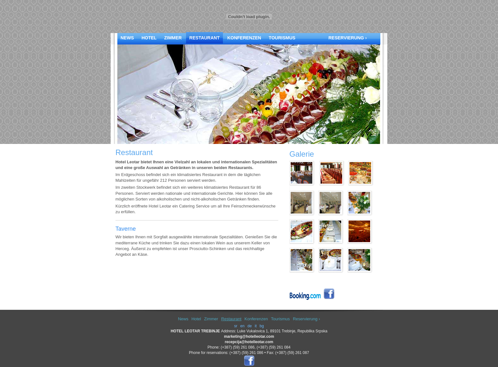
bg (261, 326)
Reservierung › (348, 37)
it (256, 326)
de (249, 326)
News (127, 37)
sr (235, 326)
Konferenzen (244, 37)
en (242, 326)
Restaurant (204, 37)
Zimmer (173, 37)
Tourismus (282, 37)
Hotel (149, 37)
